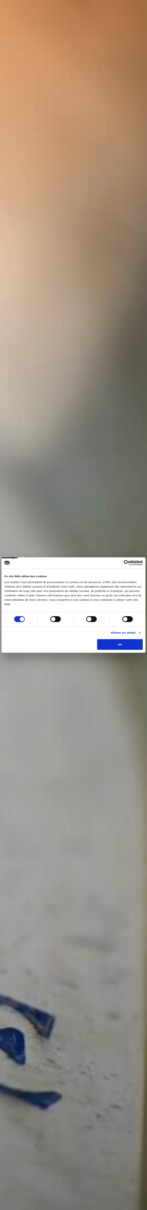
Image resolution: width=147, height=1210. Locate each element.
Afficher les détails (123, 632)
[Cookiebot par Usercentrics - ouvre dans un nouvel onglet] (126, 563)
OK (120, 644)
